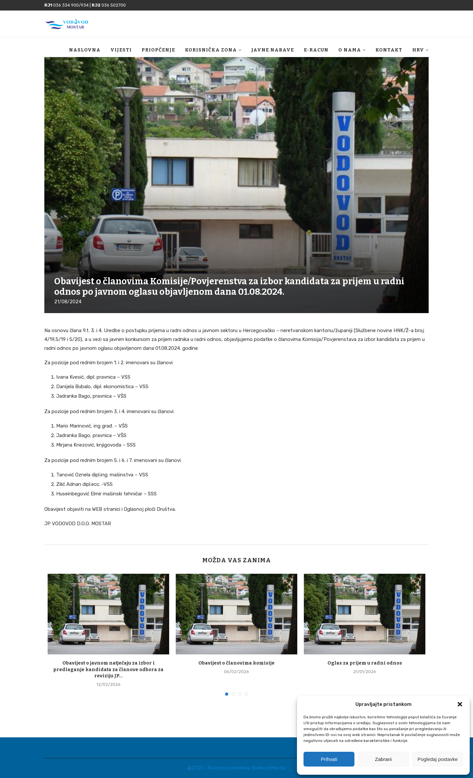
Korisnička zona (211, 50)
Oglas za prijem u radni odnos (364, 663)
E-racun (316, 50)
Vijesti (121, 50)
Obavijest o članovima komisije (236, 663)
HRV (418, 50)
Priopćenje (158, 50)
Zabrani (383, 759)
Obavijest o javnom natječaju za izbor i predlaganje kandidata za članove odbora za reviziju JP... (108, 669)
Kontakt (388, 50)
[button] (460, 704)
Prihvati (329, 759)
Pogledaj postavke (437, 759)
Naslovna (85, 50)
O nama (349, 50)
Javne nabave (272, 50)
